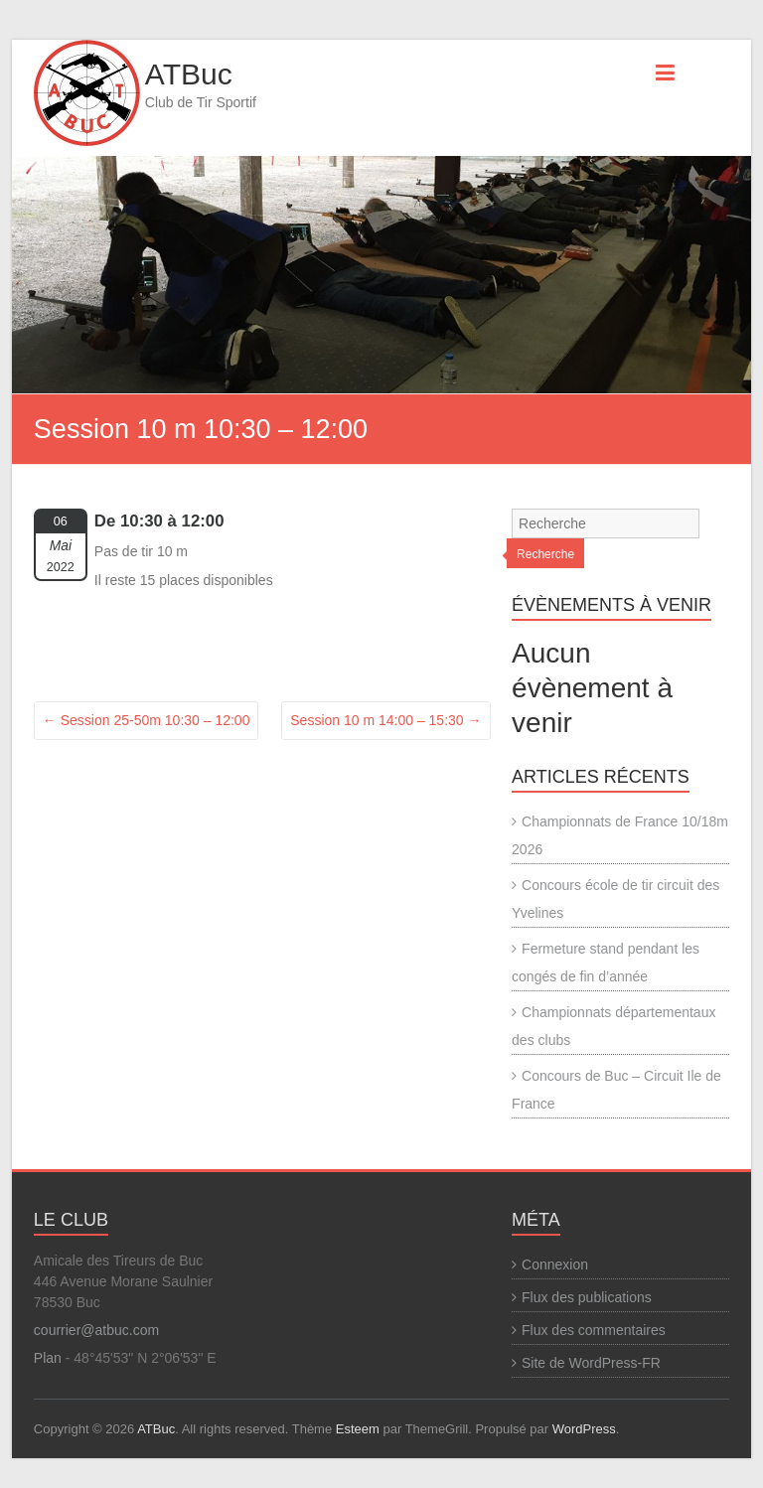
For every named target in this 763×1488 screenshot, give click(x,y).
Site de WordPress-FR (591, 1363)
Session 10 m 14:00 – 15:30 (385, 720)
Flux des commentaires (594, 1330)
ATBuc (188, 74)
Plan (48, 1358)
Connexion (555, 1264)
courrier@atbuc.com (96, 1330)
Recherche (545, 554)
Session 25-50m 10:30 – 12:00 (146, 720)
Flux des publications (587, 1297)
